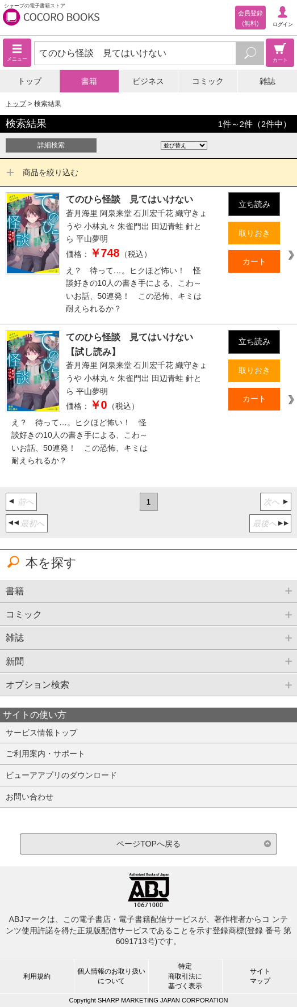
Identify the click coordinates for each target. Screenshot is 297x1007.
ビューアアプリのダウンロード (61, 775)
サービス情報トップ (41, 732)
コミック (208, 81)
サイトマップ (260, 976)
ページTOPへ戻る (148, 843)
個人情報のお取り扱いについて (111, 976)
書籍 (89, 81)
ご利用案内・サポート (45, 753)
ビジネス (148, 81)
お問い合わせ (29, 796)
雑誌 (267, 81)
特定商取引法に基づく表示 (185, 975)
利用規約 (37, 976)
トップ (29, 81)
